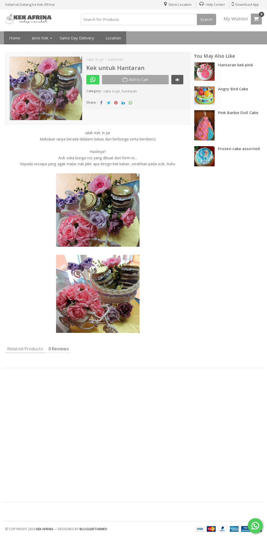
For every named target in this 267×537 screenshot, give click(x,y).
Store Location (177, 4)
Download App (245, 4)
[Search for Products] (148, 19)
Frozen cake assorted (239, 148)
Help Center (211, 4)
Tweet (108, 104)
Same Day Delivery (76, 37)
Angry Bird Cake (233, 88)
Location (112, 37)
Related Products (25, 349)
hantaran (129, 91)
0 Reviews (58, 349)
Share (101, 104)
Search (206, 19)
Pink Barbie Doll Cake (238, 112)
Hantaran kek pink (235, 64)
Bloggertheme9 (93, 529)
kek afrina (44, 529)
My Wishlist (235, 19)
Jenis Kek (39, 37)
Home (13, 37)
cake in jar (112, 91)
